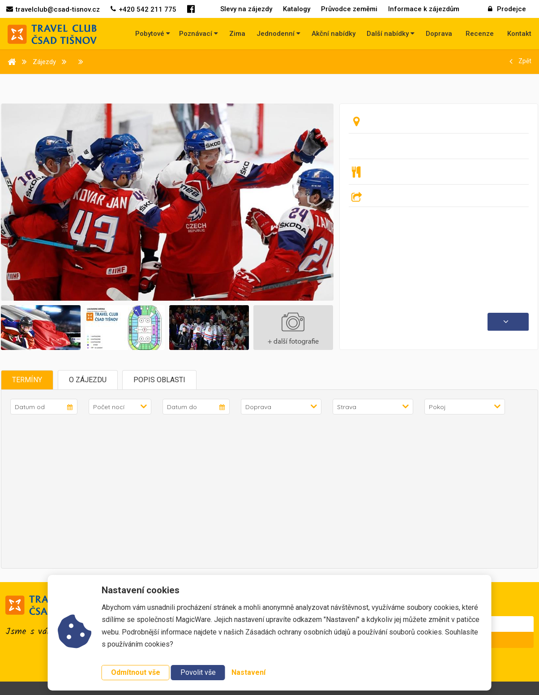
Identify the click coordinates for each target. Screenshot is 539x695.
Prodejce (507, 9)
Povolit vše (198, 672)
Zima (237, 34)
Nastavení (248, 672)
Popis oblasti (159, 380)
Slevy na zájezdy (246, 9)
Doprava (439, 34)
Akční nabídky (333, 34)
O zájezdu (88, 380)
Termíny (27, 380)
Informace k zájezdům (423, 9)
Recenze (480, 34)
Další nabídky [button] (391, 34)
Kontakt (519, 34)
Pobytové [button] (152, 34)
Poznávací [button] (198, 34)
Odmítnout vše (135, 672)
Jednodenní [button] (278, 34)
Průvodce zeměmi (349, 9)
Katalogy (296, 9)
